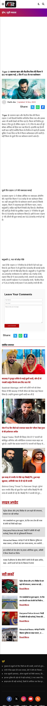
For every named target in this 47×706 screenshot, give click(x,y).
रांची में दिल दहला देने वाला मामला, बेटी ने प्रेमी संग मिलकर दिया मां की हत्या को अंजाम (24, 670)
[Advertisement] (23, 45)
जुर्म (3, 661)
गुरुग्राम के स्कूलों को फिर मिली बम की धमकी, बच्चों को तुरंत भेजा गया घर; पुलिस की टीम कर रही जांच (24, 666)
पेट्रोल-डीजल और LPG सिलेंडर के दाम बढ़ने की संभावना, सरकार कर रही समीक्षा (31, 583)
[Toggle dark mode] (38, 4)
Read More (24, 589)
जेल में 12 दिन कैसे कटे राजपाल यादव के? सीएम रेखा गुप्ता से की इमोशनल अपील (23, 430)
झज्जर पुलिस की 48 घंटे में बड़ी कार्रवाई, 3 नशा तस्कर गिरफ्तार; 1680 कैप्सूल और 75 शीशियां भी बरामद (24, 677)
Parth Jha (12, 102)
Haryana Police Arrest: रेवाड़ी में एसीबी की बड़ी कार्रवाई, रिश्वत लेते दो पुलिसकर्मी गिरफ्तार (32, 615)
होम (3, 12)
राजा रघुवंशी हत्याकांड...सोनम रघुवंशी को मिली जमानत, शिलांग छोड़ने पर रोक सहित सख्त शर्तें (24, 674)
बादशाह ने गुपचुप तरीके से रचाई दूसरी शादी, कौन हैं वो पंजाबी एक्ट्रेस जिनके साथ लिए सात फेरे (21, 380)
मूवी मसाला (11, 12)
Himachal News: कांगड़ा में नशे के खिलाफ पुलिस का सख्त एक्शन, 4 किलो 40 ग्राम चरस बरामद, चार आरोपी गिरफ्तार (32, 631)
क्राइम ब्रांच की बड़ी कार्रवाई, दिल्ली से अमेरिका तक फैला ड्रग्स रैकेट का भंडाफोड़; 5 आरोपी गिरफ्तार (24, 681)
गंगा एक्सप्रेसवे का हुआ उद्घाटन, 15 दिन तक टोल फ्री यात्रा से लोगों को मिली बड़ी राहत (31, 599)
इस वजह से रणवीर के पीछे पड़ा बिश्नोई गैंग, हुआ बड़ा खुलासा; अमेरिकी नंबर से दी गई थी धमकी (21, 479)
